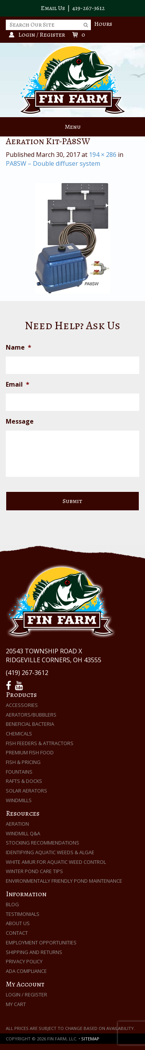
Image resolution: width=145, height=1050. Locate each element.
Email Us (53, 8)
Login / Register (26, 994)
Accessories (22, 705)
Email (17, 384)
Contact (17, 932)
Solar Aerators (26, 790)
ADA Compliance (26, 971)
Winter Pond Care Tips (34, 871)
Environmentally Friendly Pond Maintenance (64, 880)
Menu (73, 127)
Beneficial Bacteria (30, 723)
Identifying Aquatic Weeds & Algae (50, 852)
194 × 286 (102, 154)
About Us (18, 923)
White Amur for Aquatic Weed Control (56, 861)
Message (20, 421)
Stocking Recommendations (42, 842)
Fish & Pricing (23, 762)
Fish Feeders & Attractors (39, 743)
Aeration (17, 823)
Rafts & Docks (24, 780)
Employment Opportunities (41, 942)
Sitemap (90, 1039)
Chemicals (19, 733)
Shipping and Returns (34, 952)
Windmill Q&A (23, 833)
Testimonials (22, 913)
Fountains (19, 771)
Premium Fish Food (30, 752)
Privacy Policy (24, 961)
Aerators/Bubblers (31, 714)
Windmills (19, 800)
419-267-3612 (88, 8)
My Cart (16, 1004)
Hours (103, 24)
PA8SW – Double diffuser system (53, 163)
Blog (12, 904)
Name (18, 347)
